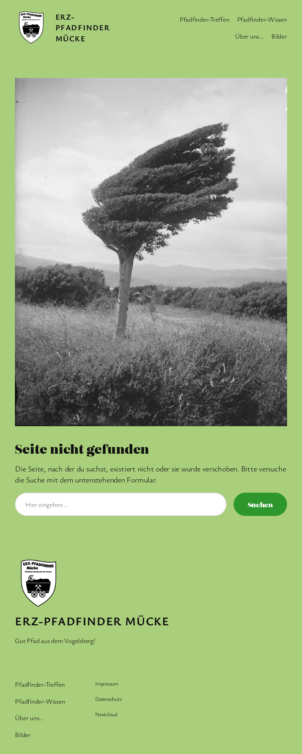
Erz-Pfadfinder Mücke (82, 27)
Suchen (260, 504)
